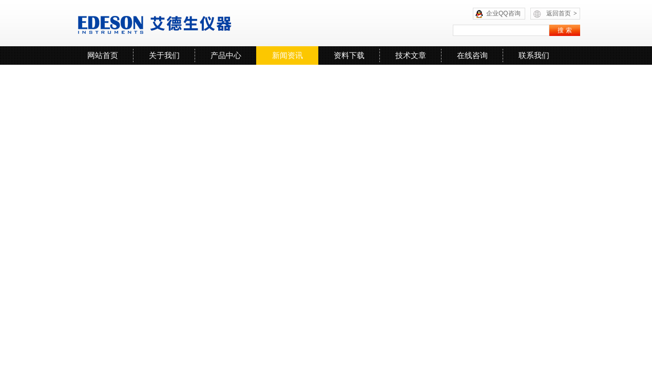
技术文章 (410, 55)
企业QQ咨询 (503, 13)
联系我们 (534, 55)
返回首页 (561, 13)
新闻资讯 (287, 55)
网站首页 (102, 55)
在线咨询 (472, 55)
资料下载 (349, 55)
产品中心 (225, 55)
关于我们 (164, 55)
